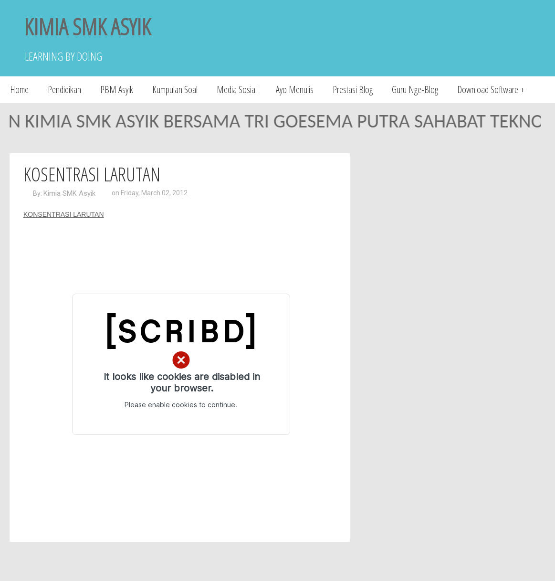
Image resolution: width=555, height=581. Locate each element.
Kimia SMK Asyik (69, 193)
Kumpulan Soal (175, 89)
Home (19, 89)
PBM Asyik (116, 89)
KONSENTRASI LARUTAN (63, 214)
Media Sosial (237, 89)
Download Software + (490, 89)
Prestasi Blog (353, 89)
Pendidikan (64, 89)
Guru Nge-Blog (415, 89)
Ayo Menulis (295, 89)
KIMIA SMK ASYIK (87, 26)
